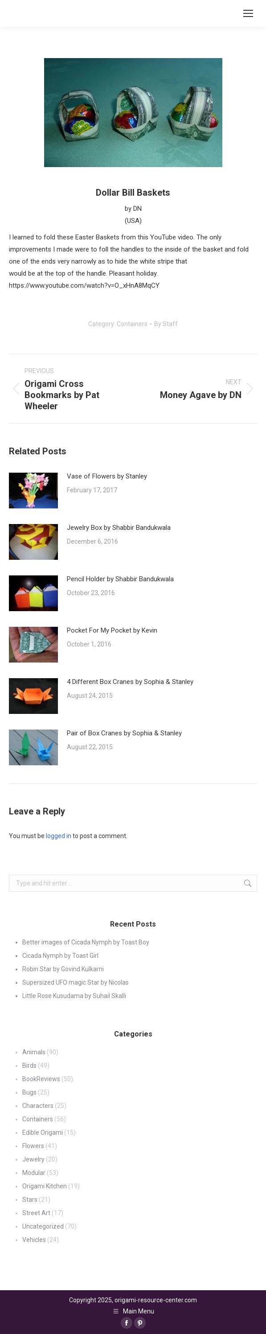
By (166, 323)
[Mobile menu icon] (248, 13)
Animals (33, 1052)
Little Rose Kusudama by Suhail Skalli (74, 995)
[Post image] (33, 490)
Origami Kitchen (44, 1186)
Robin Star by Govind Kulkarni (63, 969)
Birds (29, 1065)
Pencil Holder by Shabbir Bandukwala (120, 579)
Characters (37, 1105)
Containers (132, 323)
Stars (29, 1199)
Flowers (33, 1145)
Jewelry (33, 1159)
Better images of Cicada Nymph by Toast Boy (85, 942)
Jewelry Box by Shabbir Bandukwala (119, 528)
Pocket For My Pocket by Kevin (112, 630)
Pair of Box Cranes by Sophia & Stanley (124, 733)
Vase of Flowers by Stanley (107, 476)
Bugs (29, 1092)
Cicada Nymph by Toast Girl (60, 955)
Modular (33, 1172)
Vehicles (34, 1239)
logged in (58, 835)
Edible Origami (42, 1132)
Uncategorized (43, 1226)
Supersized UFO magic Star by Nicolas (75, 982)
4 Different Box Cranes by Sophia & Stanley (130, 682)
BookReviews (41, 1078)
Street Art (36, 1213)
